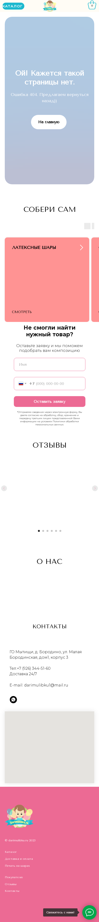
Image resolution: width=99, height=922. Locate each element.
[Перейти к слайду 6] (60, 531)
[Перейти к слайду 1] (39, 531)
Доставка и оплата (19, 858)
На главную (48, 122)
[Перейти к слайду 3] (47, 531)
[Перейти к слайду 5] (56, 531)
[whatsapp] (13, 699)
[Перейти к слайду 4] (52, 531)
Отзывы (10, 884)
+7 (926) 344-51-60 (34, 668)
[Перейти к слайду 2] (43, 531)
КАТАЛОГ (12, 6)
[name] (49, 364)
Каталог (11, 852)
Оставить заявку (49, 401)
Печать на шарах (17, 865)
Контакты (12, 891)
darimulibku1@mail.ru (46, 685)
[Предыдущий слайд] (4, 488)
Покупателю (14, 877)
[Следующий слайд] (95, 488)
